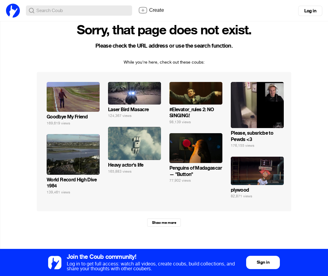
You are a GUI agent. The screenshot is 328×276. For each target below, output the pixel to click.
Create (151, 10)
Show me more (164, 222)
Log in (310, 11)
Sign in (263, 262)
